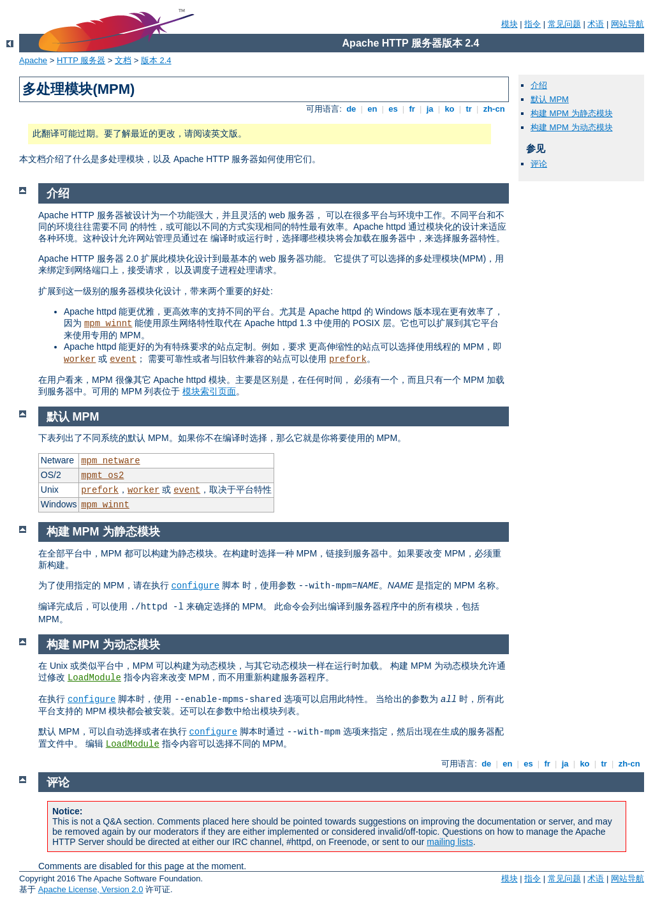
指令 (532, 24)
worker (80, 359)
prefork (348, 359)
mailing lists (450, 842)
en (372, 109)
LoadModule (94, 678)
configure (195, 586)
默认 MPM (550, 99)
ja (430, 109)
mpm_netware (110, 461)
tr (469, 109)
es (393, 109)
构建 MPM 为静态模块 (572, 113)
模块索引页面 (209, 391)
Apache (33, 60)
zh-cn (494, 109)
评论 (539, 163)
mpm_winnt (108, 323)
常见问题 (564, 24)
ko (450, 109)
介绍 (539, 85)
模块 (509, 24)
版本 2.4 (156, 60)
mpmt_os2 (102, 475)
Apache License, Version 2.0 (90, 889)
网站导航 (627, 24)
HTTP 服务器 (81, 60)
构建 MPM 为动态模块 (572, 127)
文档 (123, 60)
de (351, 109)
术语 (595, 24)
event (123, 359)
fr (412, 109)
